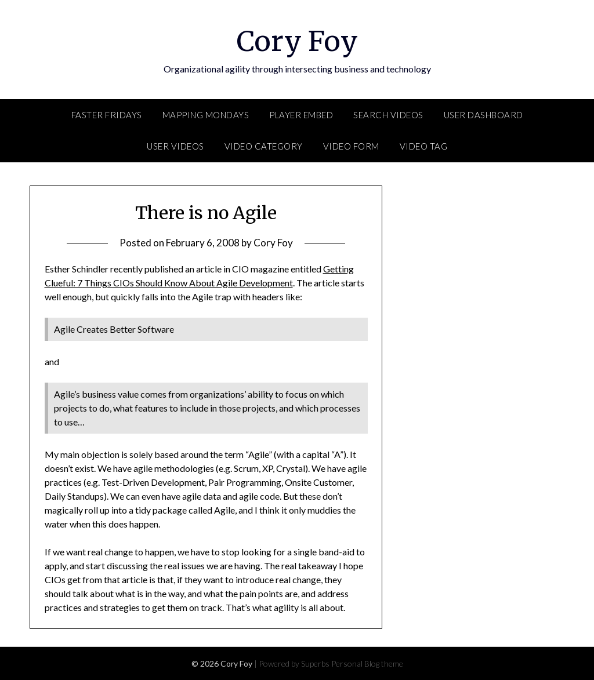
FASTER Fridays (106, 115)
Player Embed (301, 115)
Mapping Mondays (205, 115)
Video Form (351, 146)
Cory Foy (297, 41)
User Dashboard (483, 115)
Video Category (263, 146)
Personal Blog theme (367, 663)
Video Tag (424, 146)
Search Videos (388, 115)
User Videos (175, 146)
